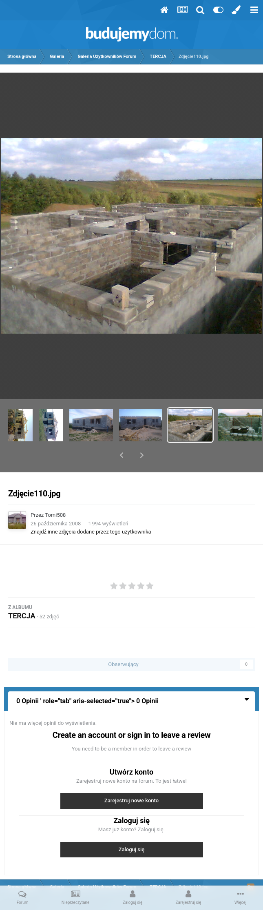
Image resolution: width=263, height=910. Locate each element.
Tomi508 (55, 494)
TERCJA (21, 594)
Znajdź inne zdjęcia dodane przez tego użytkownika (91, 510)
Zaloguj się (132, 828)
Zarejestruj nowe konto (131, 779)
